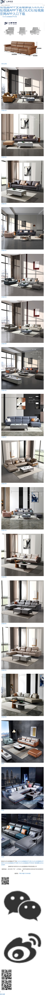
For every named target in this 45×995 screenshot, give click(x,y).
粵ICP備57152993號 (25, 873)
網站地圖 (2, 994)
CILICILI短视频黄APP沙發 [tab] (10, 16)
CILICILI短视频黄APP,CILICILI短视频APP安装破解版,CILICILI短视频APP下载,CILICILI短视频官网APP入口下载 (22, 9)
